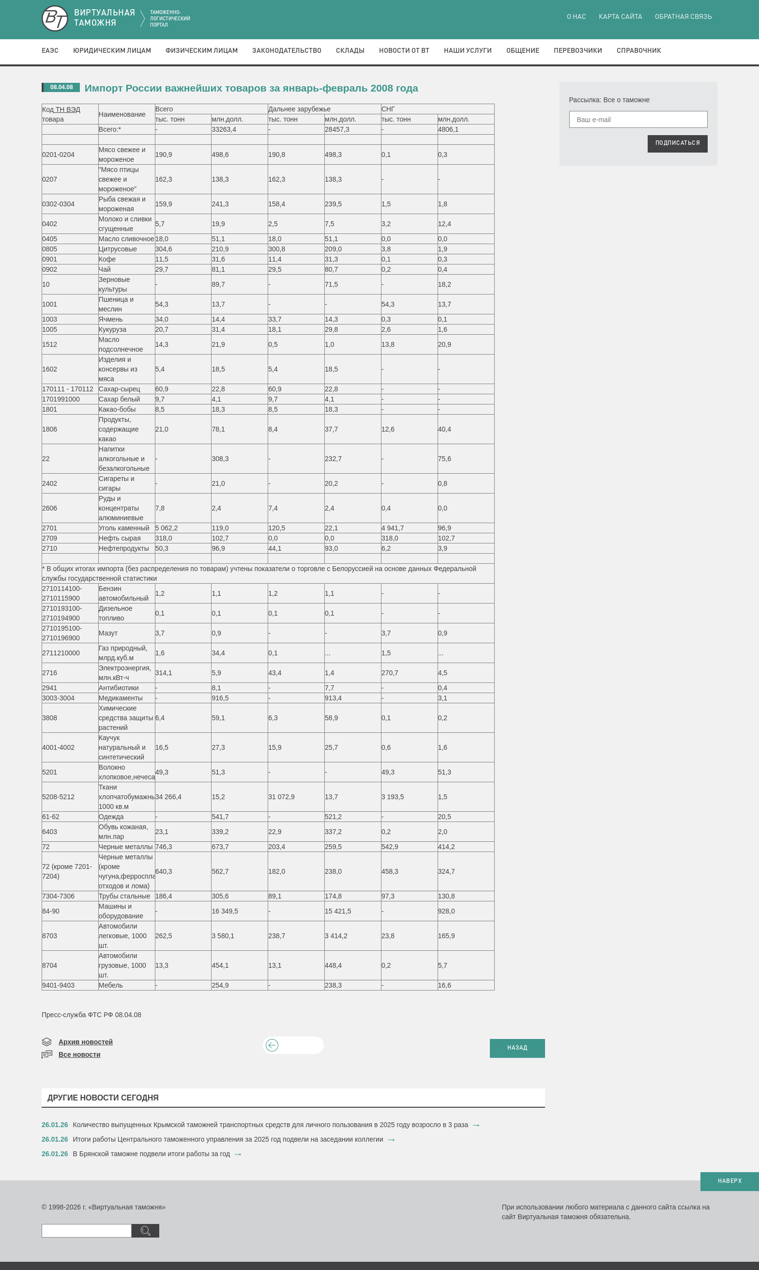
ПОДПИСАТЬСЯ (677, 143)
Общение (522, 50)
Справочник (639, 50)
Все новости (80, 1054)
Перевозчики (578, 50)
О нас (576, 17)
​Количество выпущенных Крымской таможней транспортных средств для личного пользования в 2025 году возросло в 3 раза (271, 1125)
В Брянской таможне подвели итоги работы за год (151, 1154)
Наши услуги (468, 50)
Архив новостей (86, 1042)
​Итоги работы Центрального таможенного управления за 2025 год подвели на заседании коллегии (228, 1139)
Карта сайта (620, 17)
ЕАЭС (50, 50)
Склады (350, 50)
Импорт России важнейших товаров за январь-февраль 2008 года (251, 87)
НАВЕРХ (730, 1181)
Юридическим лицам (112, 50)
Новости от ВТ (404, 50)
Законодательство (286, 50)
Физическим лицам (202, 50)
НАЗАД (517, 1048)
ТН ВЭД (67, 109)
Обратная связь (683, 17)
